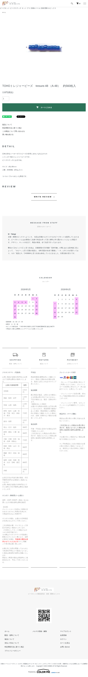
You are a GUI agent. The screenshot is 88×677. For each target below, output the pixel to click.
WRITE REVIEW (43, 197)
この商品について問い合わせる (13, 132)
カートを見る (62, 643)
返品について (7, 125)
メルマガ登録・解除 (37, 632)
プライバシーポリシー (10, 651)
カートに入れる (44, 108)
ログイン (61, 639)
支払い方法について (9, 643)
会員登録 (61, 635)
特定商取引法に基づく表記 (12, 128)
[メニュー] (84, 3)
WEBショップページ (23, 329)
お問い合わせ (62, 647)
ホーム (4, 12)
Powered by (44, 671)
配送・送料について (9, 635)
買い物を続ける (8, 135)
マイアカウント (63, 632)
